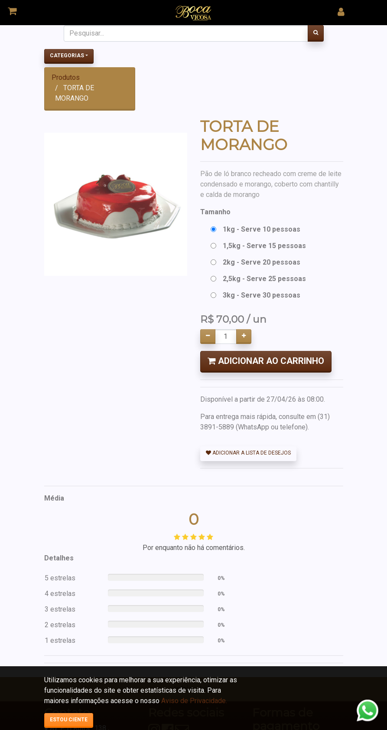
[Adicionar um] (243, 336)
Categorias (67, 55)
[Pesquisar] (316, 33)
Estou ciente (69, 720)
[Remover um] (207, 336)
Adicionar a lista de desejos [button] (248, 453)
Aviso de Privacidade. (194, 701)
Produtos (66, 77)
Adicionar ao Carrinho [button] (266, 361)
